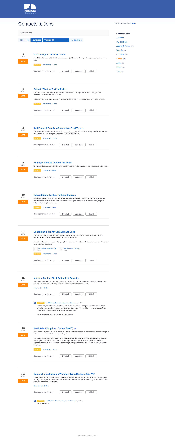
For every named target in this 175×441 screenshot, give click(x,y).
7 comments (47, 254)
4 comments (47, 349)
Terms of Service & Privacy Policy (87, 435)
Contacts (120, 54)
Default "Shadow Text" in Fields (50, 89)
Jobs (118, 63)
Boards (119, 50)
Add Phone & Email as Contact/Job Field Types (58, 128)
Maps (118, 67)
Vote (23, 61)
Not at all (66, 71)
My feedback (76, 40)
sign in (134, 23)
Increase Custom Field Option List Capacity (56, 278)
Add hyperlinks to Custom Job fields (53, 163)
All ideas (120, 38)
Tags (118, 71)
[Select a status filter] (56, 40)
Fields (55, 65)
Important (79, 71)
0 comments (47, 65)
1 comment (46, 170)
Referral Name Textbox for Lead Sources (55, 195)
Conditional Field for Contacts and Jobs (54, 232)
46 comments (38, 386)
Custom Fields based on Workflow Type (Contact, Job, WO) (64, 374)
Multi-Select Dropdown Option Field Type (55, 328)
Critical (93, 71)
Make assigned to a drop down (49, 54)
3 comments (37, 288)
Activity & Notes (123, 46)
